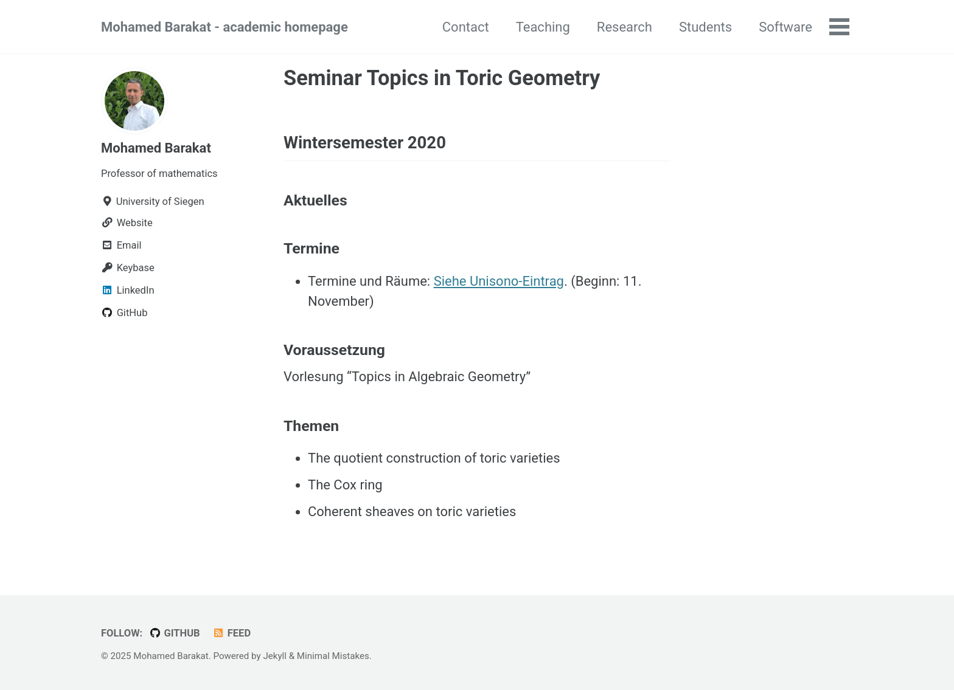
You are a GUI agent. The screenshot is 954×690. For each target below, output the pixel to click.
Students (705, 27)
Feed (231, 633)
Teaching (543, 27)
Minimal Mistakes (333, 655)
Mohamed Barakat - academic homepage (224, 27)
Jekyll (275, 655)
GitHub (174, 633)
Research (624, 27)
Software (785, 27)
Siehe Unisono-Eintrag (499, 281)
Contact (465, 27)
